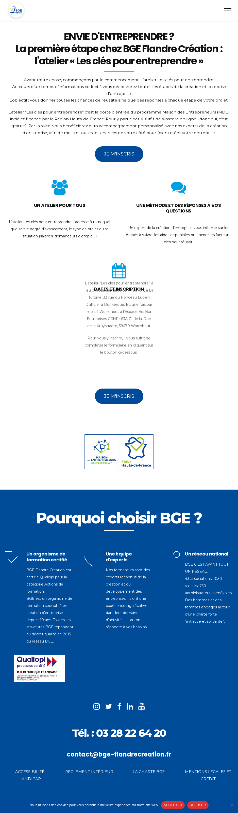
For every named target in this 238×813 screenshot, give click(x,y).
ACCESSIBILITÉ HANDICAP (29, 775)
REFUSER (198, 805)
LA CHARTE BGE (149, 771)
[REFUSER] (231, 805)
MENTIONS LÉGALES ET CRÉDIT (208, 775)
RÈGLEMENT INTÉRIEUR (89, 771)
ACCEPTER (173, 805)
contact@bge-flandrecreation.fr (119, 754)
